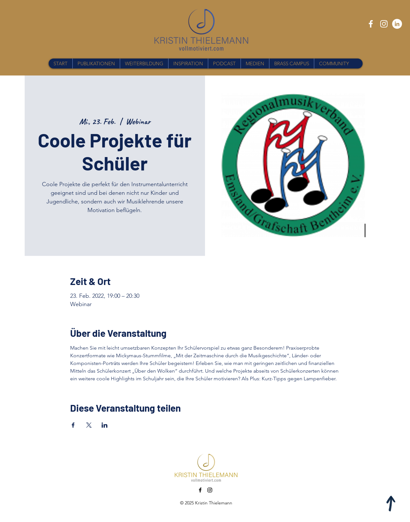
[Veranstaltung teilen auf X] (89, 425)
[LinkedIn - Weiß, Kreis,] (397, 24)
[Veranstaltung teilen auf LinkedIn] (105, 425)
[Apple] (391, 503)
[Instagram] (384, 24)
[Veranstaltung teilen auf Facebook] (73, 425)
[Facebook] (371, 24)
